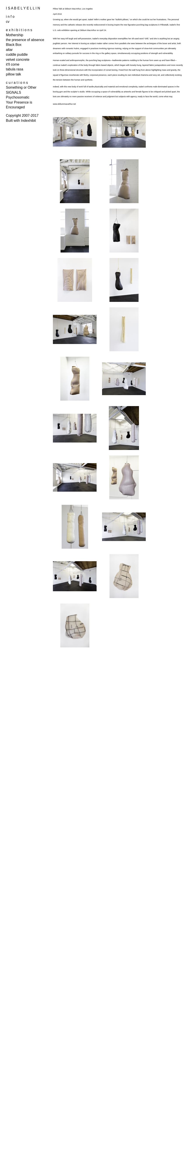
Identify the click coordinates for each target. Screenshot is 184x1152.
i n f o (10, 16)
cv (7, 21)
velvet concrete (18, 59)
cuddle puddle (17, 54)
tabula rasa (14, 69)
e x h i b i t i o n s (19, 30)
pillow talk (13, 74)
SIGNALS (13, 92)
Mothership (14, 35)
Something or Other (21, 87)
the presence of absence (25, 40)
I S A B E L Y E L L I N (23, 8)
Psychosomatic (18, 97)
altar (9, 50)
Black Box (13, 45)
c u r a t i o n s (17, 82)
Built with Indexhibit (21, 120)
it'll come (12, 64)
